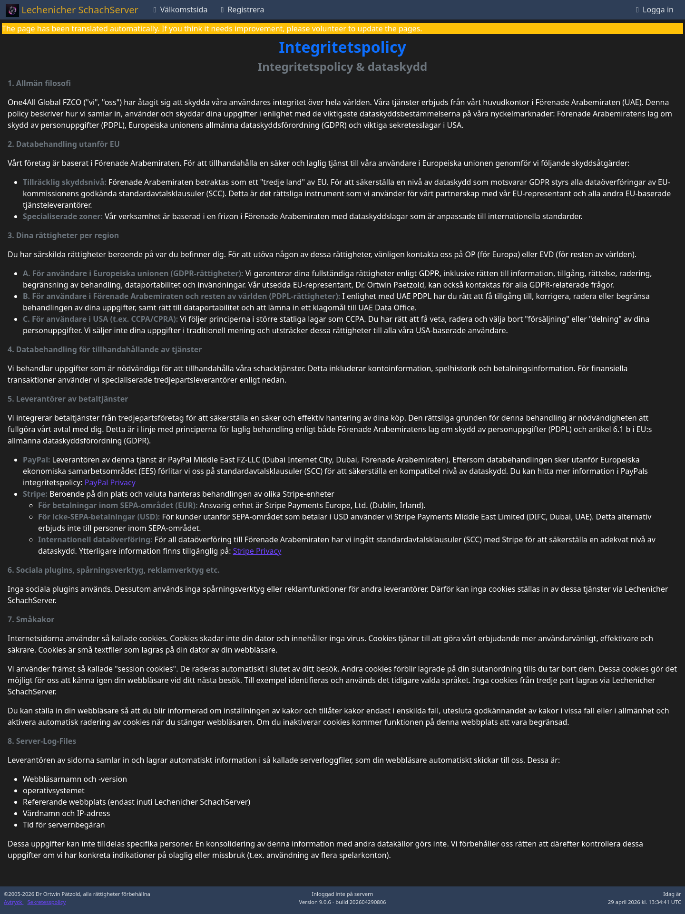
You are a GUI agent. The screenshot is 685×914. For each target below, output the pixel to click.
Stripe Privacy (257, 551)
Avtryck (13, 901)
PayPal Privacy (110, 482)
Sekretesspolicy (46, 901)
